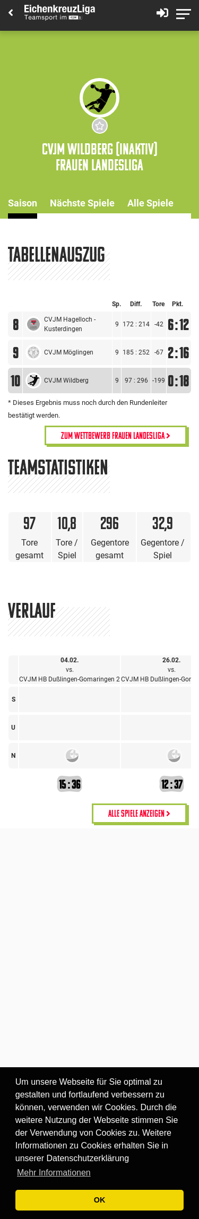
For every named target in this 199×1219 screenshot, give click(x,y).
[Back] (10, 13)
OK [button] (100, 1200)
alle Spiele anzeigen (139, 813)
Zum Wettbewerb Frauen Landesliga (115, 435)
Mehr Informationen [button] (54, 1172)
